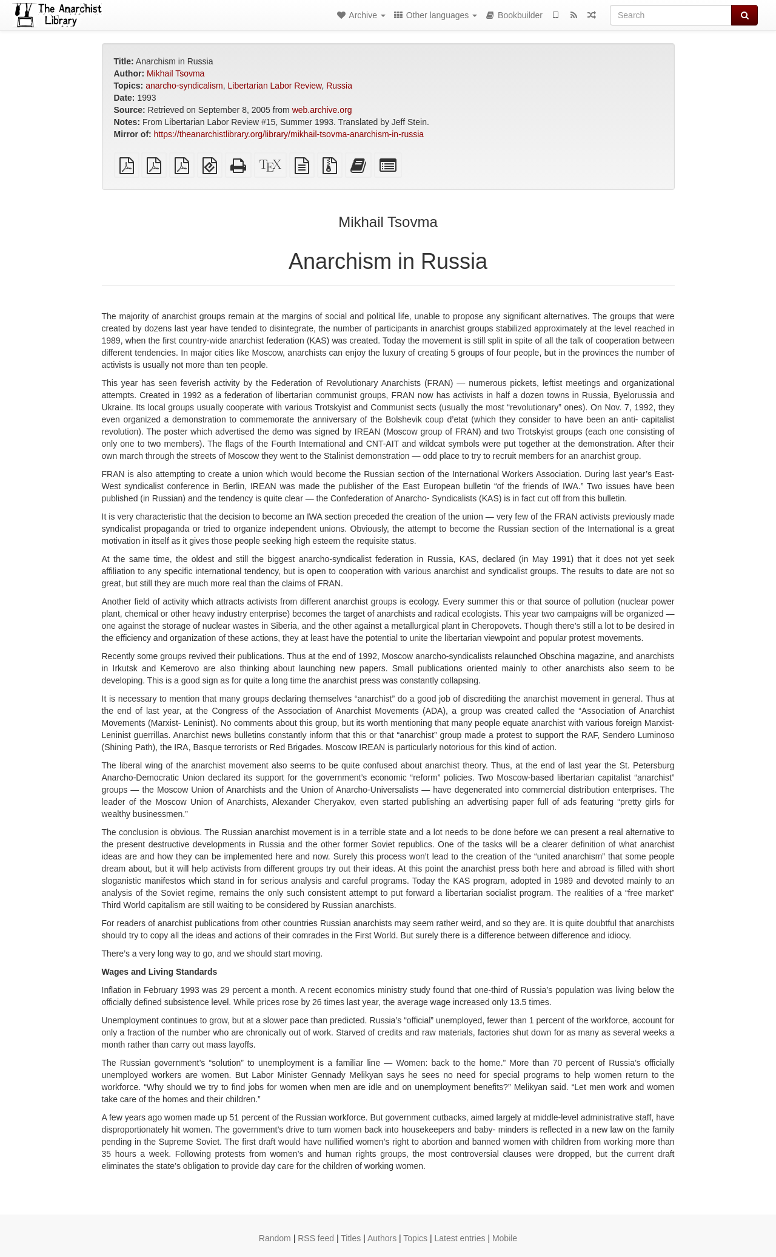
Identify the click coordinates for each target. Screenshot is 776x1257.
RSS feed (316, 1238)
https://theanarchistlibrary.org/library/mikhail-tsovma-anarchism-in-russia (289, 134)
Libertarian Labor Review (275, 85)
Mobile (504, 1238)
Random (275, 1238)
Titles (351, 1238)
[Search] (671, 15)
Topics (415, 1238)
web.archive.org (322, 110)
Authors (381, 1238)
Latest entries (459, 1238)
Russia (339, 85)
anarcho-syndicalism (184, 85)
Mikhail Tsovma (175, 73)
